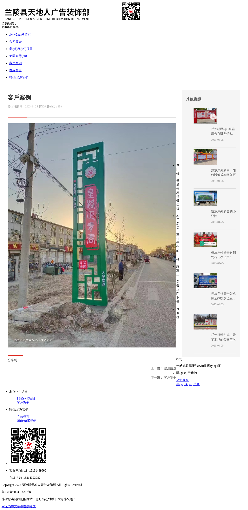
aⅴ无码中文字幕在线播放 (19, 506)
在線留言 (15, 70)
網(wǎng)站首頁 (20, 34)
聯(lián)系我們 (18, 77)
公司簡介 (15, 41)
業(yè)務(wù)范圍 (21, 48)
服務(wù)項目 (26, 398)
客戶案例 (15, 63)
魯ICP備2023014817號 (16, 492)
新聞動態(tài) (18, 56)
